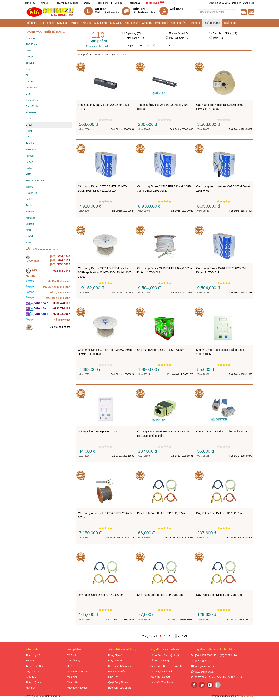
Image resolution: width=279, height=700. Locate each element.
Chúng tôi (46, 3)
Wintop (29, 186)
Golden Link (32, 193)
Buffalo (29, 199)
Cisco (29, 118)
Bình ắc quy (73, 660)
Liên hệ (118, 3)
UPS (69, 666)
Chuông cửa (178, 22)
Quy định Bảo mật (160, 676)
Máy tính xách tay (77, 671)
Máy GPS (116, 22)
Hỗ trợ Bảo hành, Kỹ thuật (164, 655)
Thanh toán (134, 3)
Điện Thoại (47, 22)
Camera (147, 22)
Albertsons (31, 87)
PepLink (30, 143)
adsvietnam (247, 695)
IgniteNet (30, 217)
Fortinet (30, 168)
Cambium (31, 38)
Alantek (30, 155)
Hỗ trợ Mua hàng (159, 660)
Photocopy (161, 22)
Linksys (30, 56)
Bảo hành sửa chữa (119, 687)
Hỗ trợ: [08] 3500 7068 (218, 3)
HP (27, 137)
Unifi (28, 94)
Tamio (29, 205)
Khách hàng (102, 3)
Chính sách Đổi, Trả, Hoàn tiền (167, 666)
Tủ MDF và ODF (35, 666)
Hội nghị (195, 22)
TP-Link (30, 63)
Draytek (30, 81)
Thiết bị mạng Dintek (116, 54)
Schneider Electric (35, 180)
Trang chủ (30, 3)
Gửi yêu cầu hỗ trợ (60, 327)
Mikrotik (30, 224)
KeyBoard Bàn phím (119, 666)
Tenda (29, 242)
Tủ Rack (72, 655)
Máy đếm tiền (115, 660)
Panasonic (31, 112)
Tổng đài (32, 22)
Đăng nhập (248, 3)
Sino (28, 75)
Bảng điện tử (115, 655)
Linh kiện (113, 676)
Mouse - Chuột (116, 671)
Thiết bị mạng (211, 22)
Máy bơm (31, 687)
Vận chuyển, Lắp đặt (161, 671)
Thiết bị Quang (34, 682)
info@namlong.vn (204, 666)
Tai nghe (30, 660)
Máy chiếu (100, 22)
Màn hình (72, 676)
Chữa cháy (131, 22)
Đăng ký (236, 3)
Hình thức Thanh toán (162, 682)
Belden (29, 162)
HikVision (30, 236)
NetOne (30, 211)
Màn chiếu (73, 682)
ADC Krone (32, 44)
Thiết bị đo (230, 22)
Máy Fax (62, 22)
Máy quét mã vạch (77, 687)
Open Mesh (32, 106)
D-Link (29, 131)
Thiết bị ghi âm (34, 655)
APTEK (29, 230)
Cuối (184, 636)
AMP (28, 50)
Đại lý (87, 3)
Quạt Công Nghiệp (118, 682)
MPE (28, 174)
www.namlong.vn (204, 671)
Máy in (87, 22)
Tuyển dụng (152, 3)
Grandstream (32, 100)
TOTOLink (31, 149)
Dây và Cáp (32, 671)
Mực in (75, 22)
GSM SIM (31, 676)
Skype (30, 280)
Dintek (29, 125)
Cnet (28, 69)
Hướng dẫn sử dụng (67, 3)
